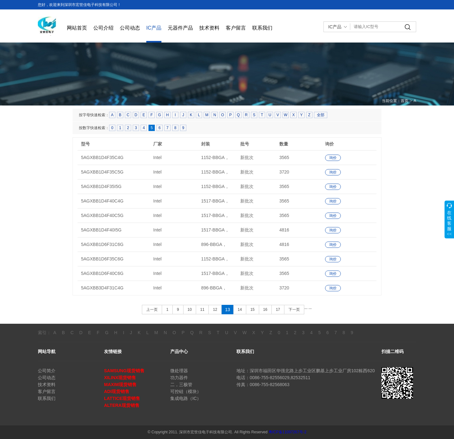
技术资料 (209, 28)
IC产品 (153, 28)
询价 (333, 158)
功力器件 (179, 377)
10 (190, 309)
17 (278, 309)
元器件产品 (180, 28)
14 (240, 309)
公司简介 (46, 370)
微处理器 (179, 370)
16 (265, 309)
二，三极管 (181, 384)
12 (215, 309)
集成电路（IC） (185, 398)
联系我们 (262, 28)
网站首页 (77, 28)
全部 (320, 115)
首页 (404, 101)
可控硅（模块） (185, 391)
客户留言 (236, 28)
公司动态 (130, 28)
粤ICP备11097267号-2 (287, 432)
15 (252, 309)
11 (202, 309)
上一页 (152, 309)
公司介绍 (103, 28)
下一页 (294, 309)
